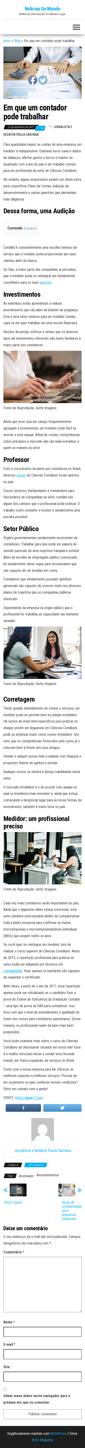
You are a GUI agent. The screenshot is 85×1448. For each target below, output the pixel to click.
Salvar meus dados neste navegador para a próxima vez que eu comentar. (36, 1399)
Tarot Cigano (12, 1202)
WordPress (58, 1433)
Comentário (13, 1252)
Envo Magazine (42, 1440)
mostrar (30, 228)
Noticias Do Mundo (43, 9)
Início (7, 41)
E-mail (9, 1344)
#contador (25, 1176)
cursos (21, 475)
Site (6, 1367)
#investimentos (47, 1175)
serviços (45, 282)
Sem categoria (35, 1165)
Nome (9, 1322)
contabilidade (12, 971)
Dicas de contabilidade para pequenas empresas (72, 1210)
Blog (17, 41)
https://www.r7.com (29, 1098)
